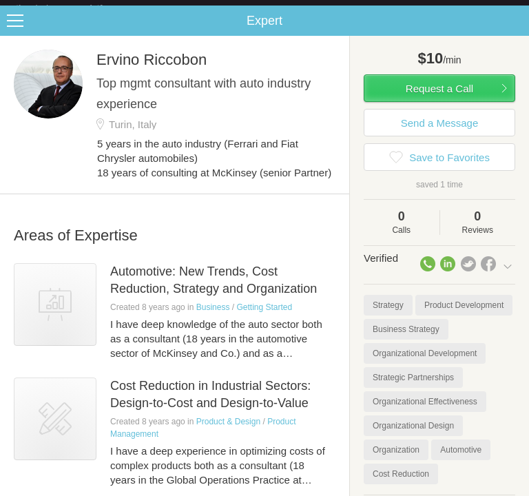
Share (515, 32)
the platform (74, 7)
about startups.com (475, 9)
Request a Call (439, 99)
